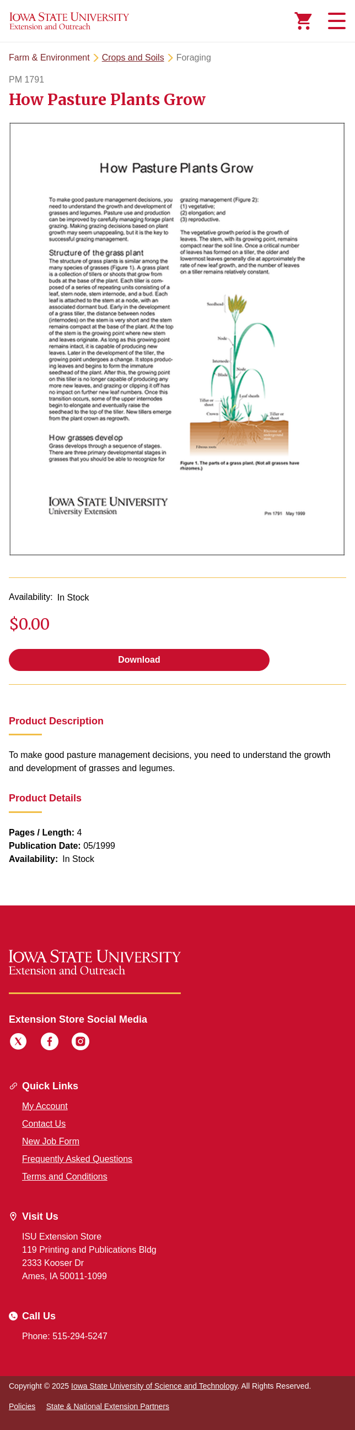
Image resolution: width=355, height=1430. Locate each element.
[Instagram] (80, 1043)
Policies (22, 1406)
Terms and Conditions (64, 1176)
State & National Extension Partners (107, 1406)
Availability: (31, 597)
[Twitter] (18, 1043)
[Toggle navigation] (335, 21)
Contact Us (44, 1123)
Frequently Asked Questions (77, 1159)
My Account (45, 1106)
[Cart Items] (303, 20)
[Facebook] (49, 1043)
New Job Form (50, 1141)
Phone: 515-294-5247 (64, 1336)
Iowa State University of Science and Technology (154, 1386)
